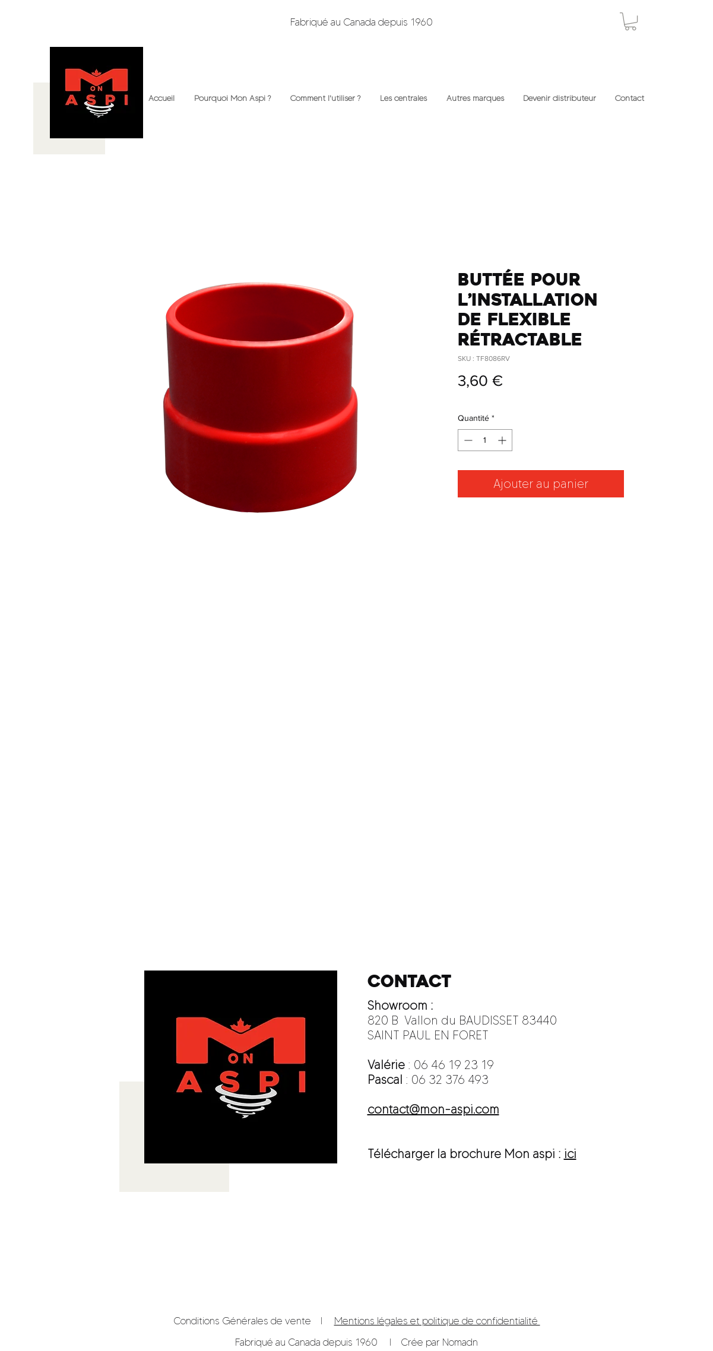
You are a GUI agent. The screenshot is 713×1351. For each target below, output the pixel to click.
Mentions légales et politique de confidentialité (437, 1321)
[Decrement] (467, 440)
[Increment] (503, 440)
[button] (630, 21)
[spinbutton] (485, 440)
